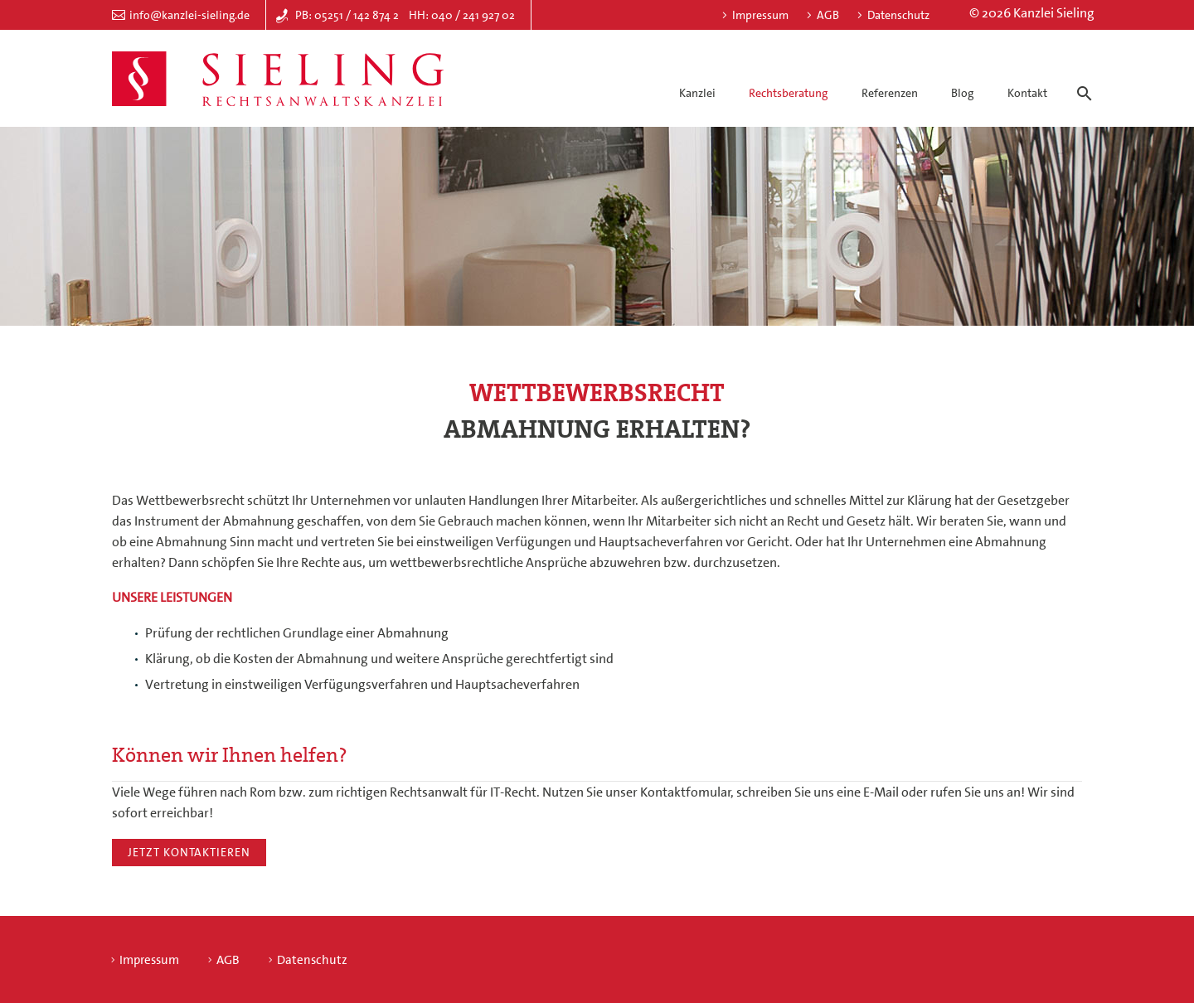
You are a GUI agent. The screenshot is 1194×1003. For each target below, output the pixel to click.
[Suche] (1081, 79)
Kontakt (1027, 92)
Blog (962, 92)
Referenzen (890, 92)
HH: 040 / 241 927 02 (462, 14)
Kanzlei (697, 92)
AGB (828, 14)
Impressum (760, 14)
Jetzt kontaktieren (189, 852)
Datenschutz (898, 14)
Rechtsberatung (788, 92)
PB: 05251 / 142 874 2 (347, 14)
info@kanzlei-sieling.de (189, 14)
